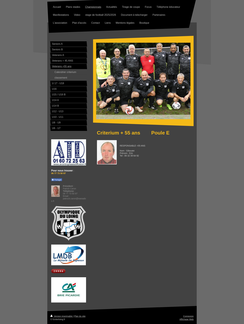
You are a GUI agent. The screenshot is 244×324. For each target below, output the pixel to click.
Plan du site (79, 316)
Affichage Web (186, 319)
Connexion (188, 316)
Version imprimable (61, 316)
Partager (56, 180)
